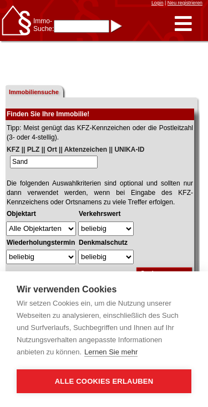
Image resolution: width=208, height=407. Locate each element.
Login (157, 3)
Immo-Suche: (43, 25)
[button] (183, 24)
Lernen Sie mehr (111, 352)
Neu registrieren (185, 3)
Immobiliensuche (34, 92)
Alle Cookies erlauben (104, 381)
